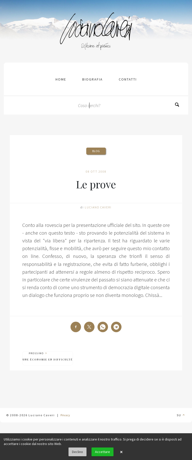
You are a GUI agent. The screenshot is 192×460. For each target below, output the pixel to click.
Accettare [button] (102, 451)
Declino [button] (77, 451)
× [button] (121, 451)
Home (61, 79)
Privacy (65, 415)
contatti (128, 79)
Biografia (92, 79)
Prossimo (47, 356)
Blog (96, 151)
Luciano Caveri (98, 207)
